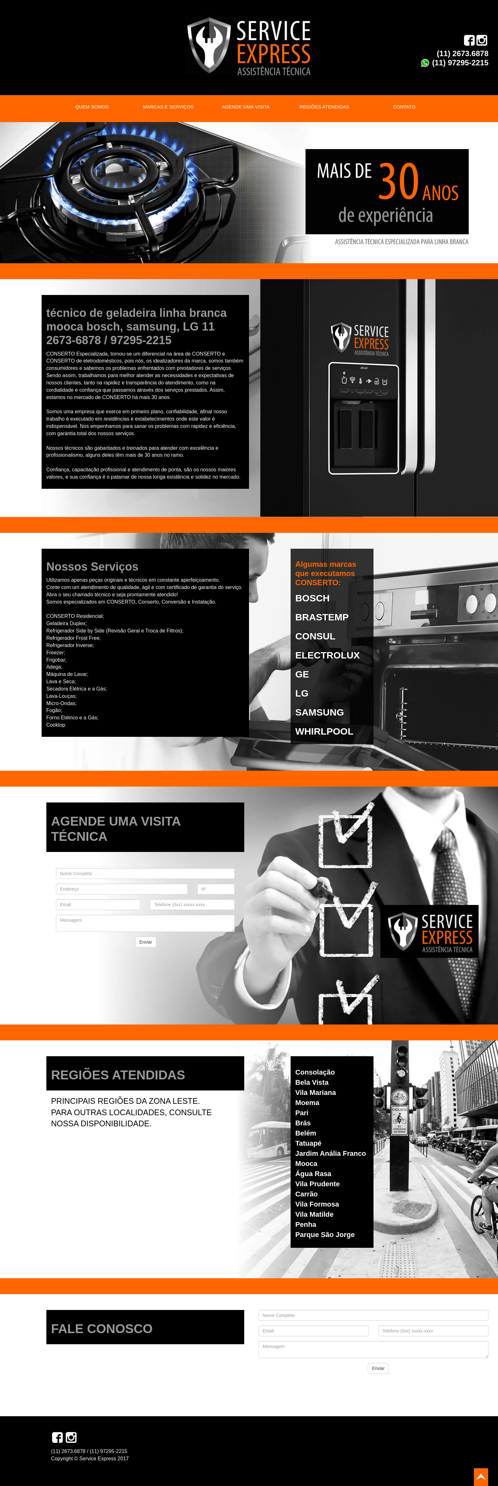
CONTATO (404, 106)
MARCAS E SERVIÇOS (168, 106)
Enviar (145, 942)
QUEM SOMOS (92, 106)
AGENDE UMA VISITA (246, 106)
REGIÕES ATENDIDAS (324, 106)
